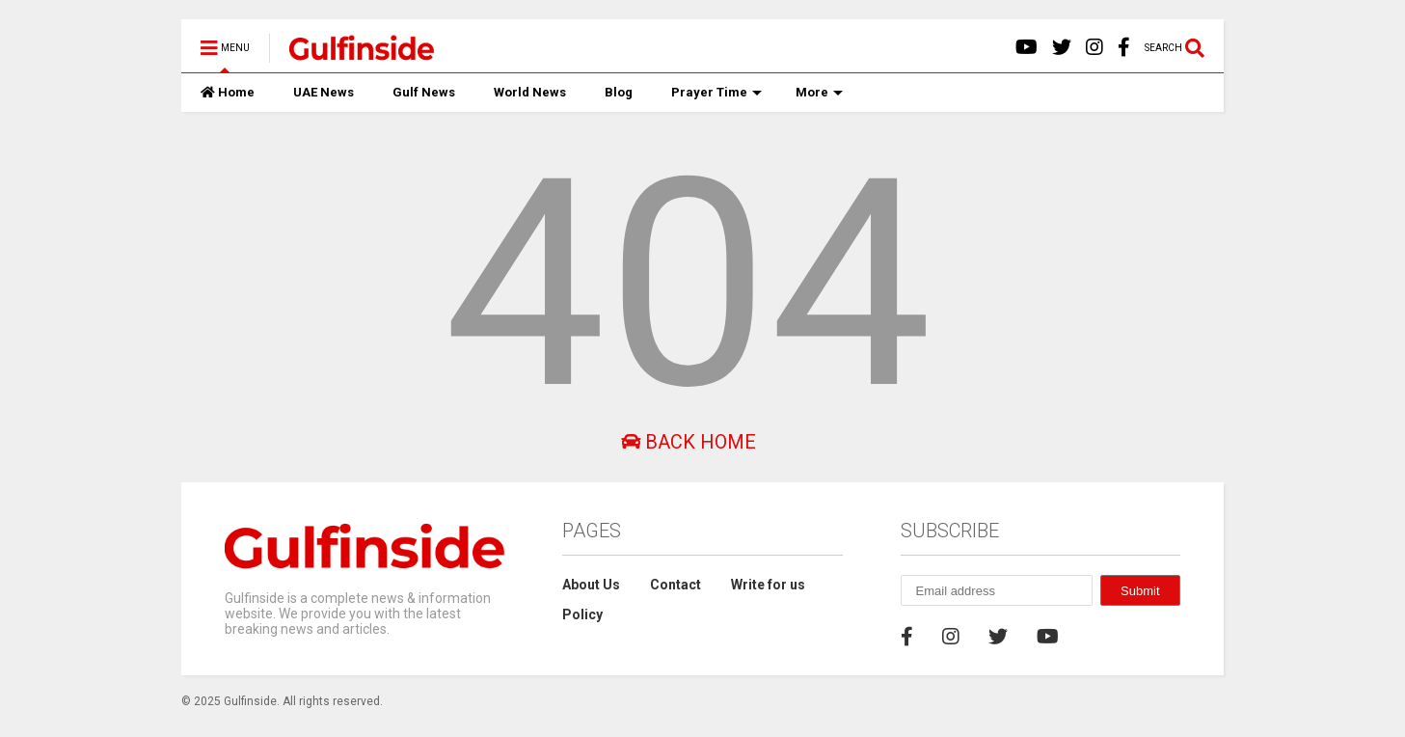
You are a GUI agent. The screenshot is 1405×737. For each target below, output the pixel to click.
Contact (675, 584)
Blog (619, 92)
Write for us (768, 584)
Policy (582, 614)
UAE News (323, 92)
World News (530, 92)
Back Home (688, 441)
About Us (591, 584)
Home (228, 92)
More (819, 92)
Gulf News (423, 92)
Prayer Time (716, 92)
